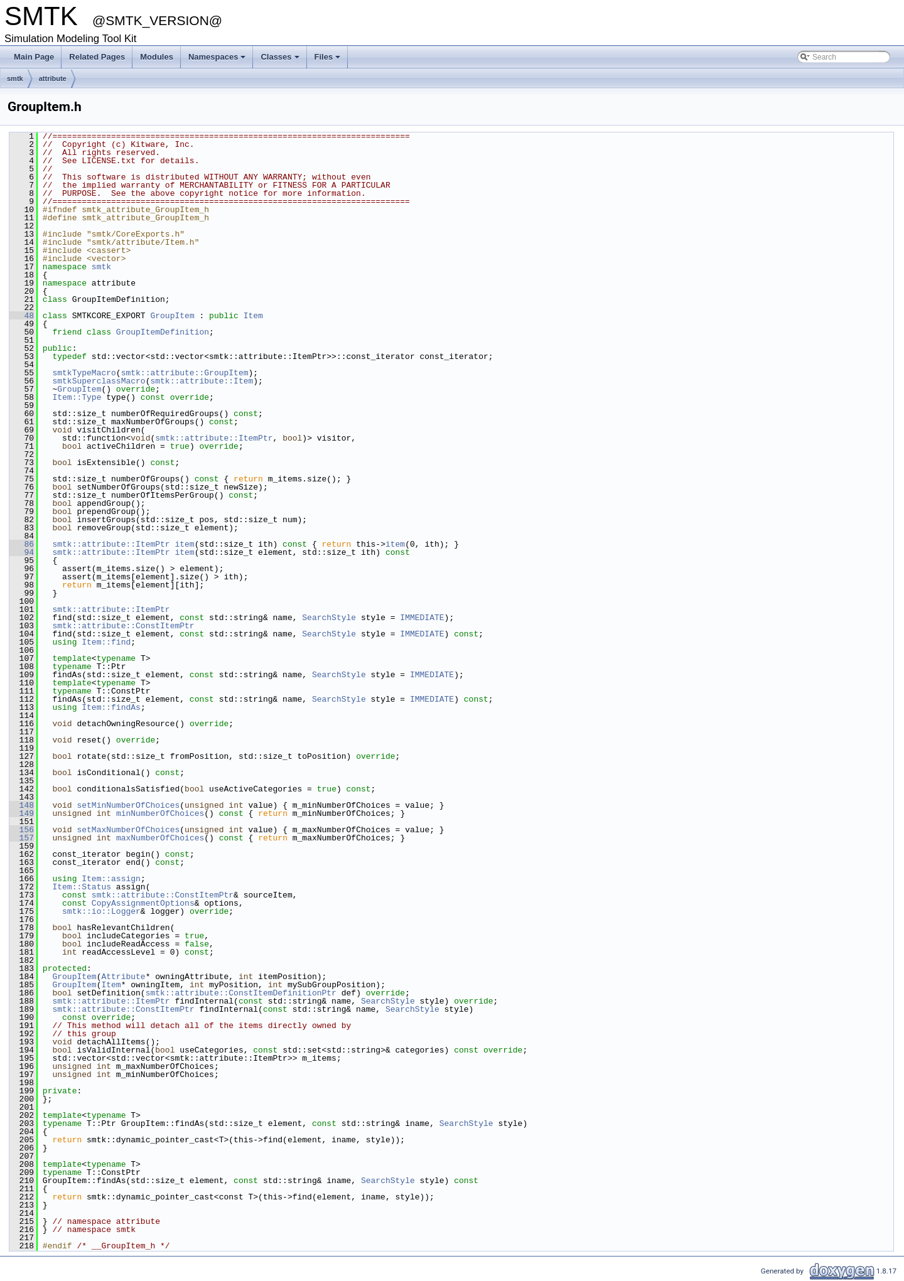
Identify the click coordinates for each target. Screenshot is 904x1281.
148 (21, 805)
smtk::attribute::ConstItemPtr (123, 625)
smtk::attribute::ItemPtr (213, 438)
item (184, 544)
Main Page (34, 57)
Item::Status (81, 886)
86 (21, 544)
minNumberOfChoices (160, 813)
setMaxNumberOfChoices (128, 829)
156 (21, 829)
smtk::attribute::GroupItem (185, 372)
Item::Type (76, 397)
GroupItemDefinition (162, 332)
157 (21, 838)
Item (253, 315)
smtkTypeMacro (84, 372)
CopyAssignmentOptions (143, 903)
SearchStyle (329, 617)
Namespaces (217, 57)
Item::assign (111, 878)
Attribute (123, 976)
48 (21, 315)
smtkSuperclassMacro (98, 381)
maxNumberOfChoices (160, 838)
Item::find (106, 642)
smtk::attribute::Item (201, 381)
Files (328, 57)
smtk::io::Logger (101, 911)
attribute (53, 78)
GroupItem (172, 315)
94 (21, 552)
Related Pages (97, 57)
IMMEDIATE (422, 617)
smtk (15, 78)
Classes (280, 57)
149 (21, 813)
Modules (156, 57)
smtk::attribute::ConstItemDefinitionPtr (241, 993)
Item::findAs (111, 707)
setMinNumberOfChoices (128, 805)
